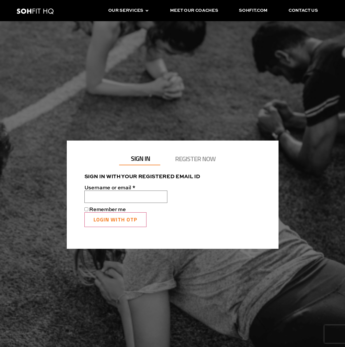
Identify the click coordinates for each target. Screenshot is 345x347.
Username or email (121, 188)
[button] (147, 10)
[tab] (139, 158)
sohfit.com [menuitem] (253, 10)
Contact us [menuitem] (303, 10)
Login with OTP (115, 219)
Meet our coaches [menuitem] (194, 10)
